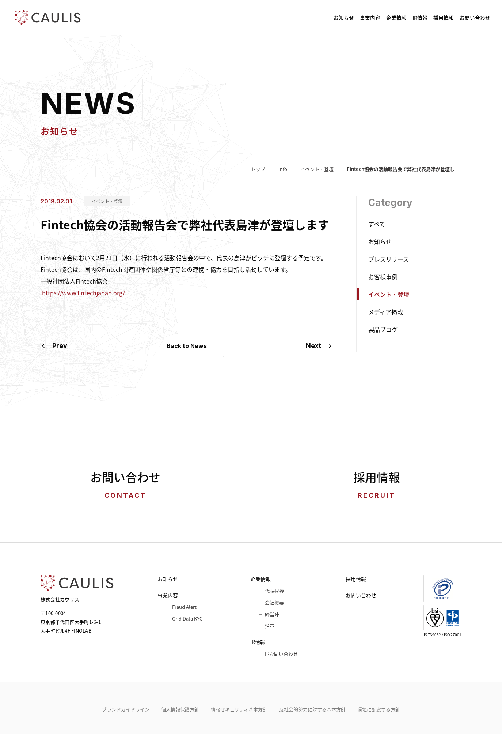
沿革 (269, 625)
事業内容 (286, 17)
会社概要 (274, 602)
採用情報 (416, 17)
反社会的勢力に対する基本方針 (312, 709)
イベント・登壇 (107, 201)
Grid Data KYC (187, 618)
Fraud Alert (184, 606)
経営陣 (272, 614)
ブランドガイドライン (125, 709)
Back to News (187, 345)
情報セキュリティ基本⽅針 (239, 709)
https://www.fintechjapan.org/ (83, 292)
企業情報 (331, 17)
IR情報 (373, 17)
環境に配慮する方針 (378, 709)
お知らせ (245, 17)
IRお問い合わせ (281, 653)
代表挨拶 (274, 590)
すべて (376, 224)
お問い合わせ (466, 17)
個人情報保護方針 (180, 709)
